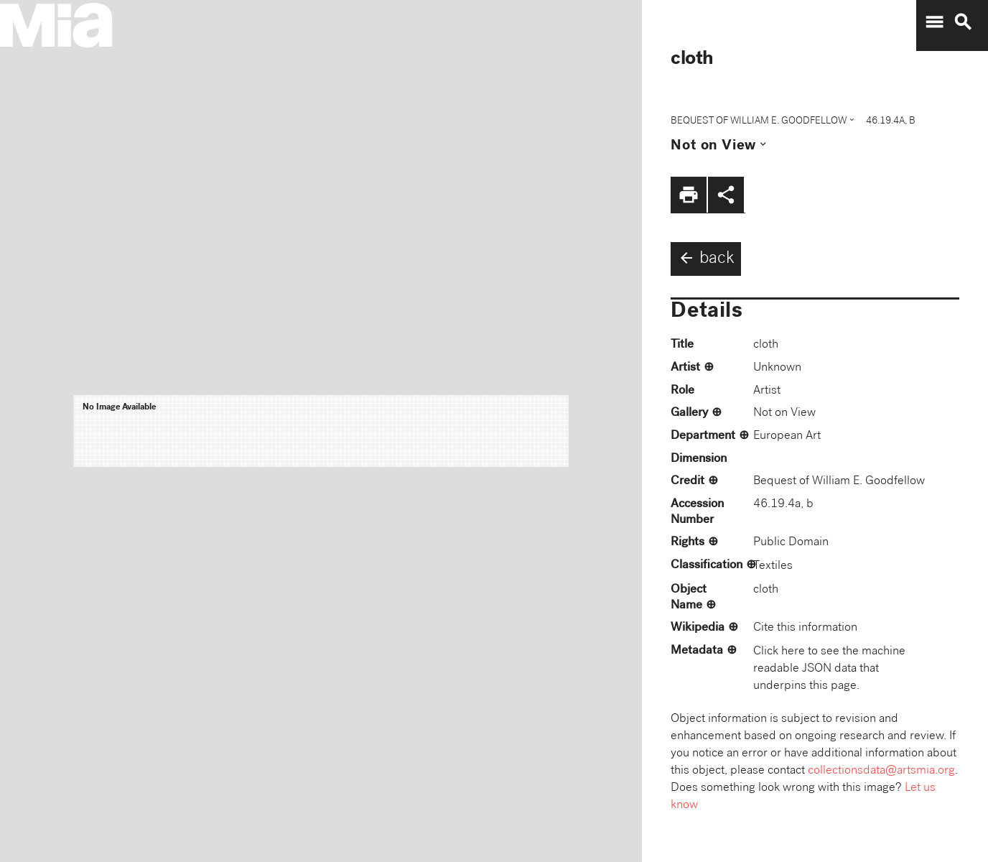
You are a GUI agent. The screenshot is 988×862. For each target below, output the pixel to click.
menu (934, 22)
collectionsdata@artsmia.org (881, 771)
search (963, 22)
